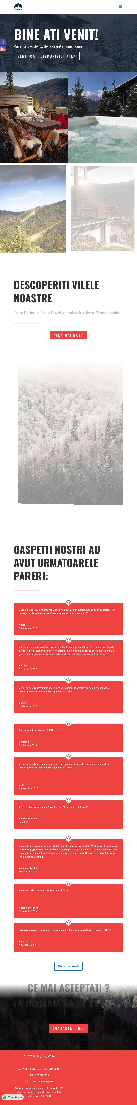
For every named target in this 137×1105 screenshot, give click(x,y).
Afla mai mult (68, 335)
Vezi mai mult (68, 966)
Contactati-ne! (68, 1028)
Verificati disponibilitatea (47, 56)
